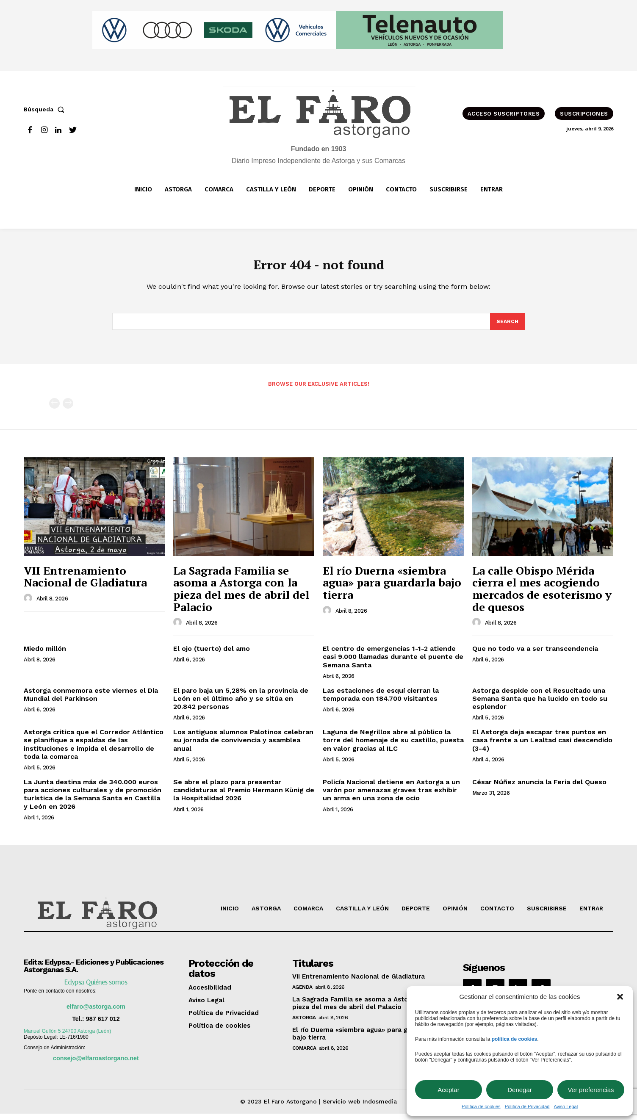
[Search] (507, 327)
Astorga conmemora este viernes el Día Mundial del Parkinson (91, 701)
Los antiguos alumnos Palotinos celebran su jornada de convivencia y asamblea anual (243, 746)
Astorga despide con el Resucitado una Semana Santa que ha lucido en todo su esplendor (539, 705)
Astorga (304, 1024)
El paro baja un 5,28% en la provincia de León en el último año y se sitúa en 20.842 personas (240, 705)
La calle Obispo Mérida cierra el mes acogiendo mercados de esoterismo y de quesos (542, 595)
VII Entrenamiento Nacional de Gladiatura (85, 583)
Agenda (302, 993)
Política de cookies (481, 1106)
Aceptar (449, 1089)
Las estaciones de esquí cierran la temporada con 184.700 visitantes (381, 701)
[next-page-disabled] (68, 409)
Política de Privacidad (527, 1106)
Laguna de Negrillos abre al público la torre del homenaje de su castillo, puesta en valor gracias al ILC (393, 746)
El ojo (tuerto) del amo (211, 655)
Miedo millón (45, 655)
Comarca (304, 1054)
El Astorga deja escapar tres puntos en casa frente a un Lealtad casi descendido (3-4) (542, 746)
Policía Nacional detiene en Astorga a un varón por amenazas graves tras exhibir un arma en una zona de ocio (391, 796)
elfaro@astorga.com (95, 1012)
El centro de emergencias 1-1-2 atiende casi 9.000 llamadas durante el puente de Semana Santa (393, 663)
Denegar (519, 1089)
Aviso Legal (566, 1106)
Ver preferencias (591, 1089)
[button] (620, 997)
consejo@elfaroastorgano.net (96, 1064)
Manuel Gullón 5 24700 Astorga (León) (67, 1037)
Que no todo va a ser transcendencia (535, 655)
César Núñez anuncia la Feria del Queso (539, 788)
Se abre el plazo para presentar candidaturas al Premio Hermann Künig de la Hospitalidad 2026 (243, 796)
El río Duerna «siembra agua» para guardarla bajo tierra (392, 589)
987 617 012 (103, 1025)
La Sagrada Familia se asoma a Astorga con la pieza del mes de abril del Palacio (241, 595)
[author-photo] (29, 604)
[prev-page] (54, 409)
